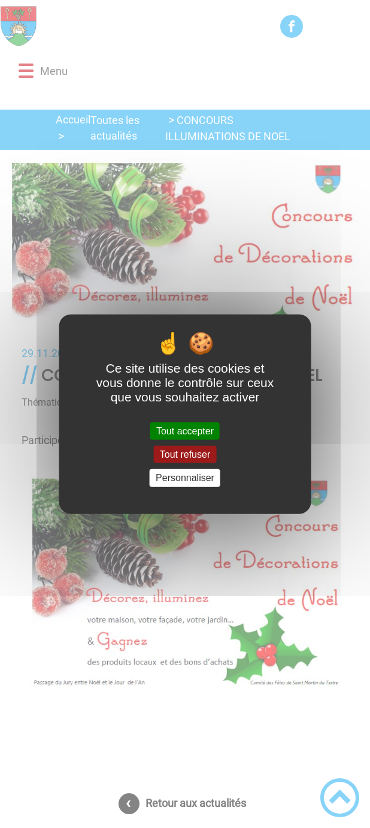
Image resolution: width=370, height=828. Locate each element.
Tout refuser (185, 454)
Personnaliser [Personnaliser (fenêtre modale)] (185, 478)
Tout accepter (185, 431)
